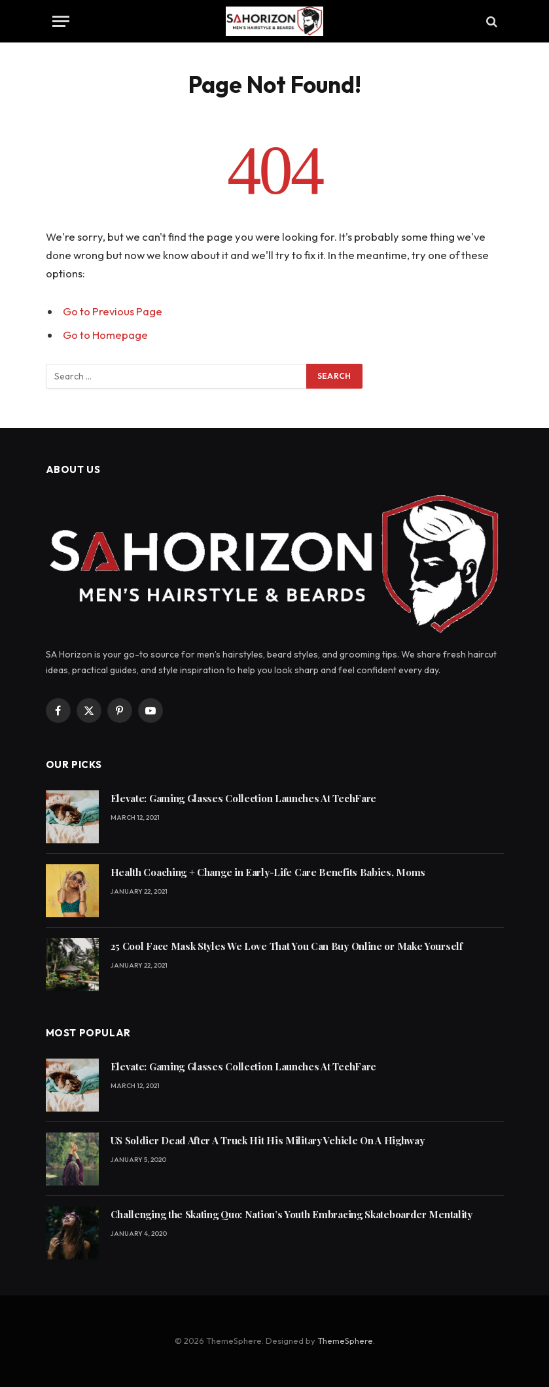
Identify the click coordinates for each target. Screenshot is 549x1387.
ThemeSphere (345, 1340)
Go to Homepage (105, 335)
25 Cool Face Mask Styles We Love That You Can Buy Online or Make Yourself (287, 946)
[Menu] (60, 21)
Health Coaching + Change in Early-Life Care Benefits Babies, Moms (268, 872)
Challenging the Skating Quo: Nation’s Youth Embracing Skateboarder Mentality (291, 1214)
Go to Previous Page (112, 311)
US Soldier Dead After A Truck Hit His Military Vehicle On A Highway (268, 1140)
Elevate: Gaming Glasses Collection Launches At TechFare (244, 798)
